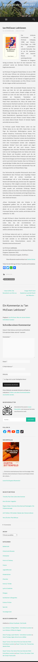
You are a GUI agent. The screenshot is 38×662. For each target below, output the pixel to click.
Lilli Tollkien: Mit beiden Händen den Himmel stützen (18, 513)
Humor (5, 565)
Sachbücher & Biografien (10, 597)
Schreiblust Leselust (19, 5)
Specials (5, 607)
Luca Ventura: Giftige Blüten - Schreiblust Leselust (17, 628)
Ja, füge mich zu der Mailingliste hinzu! (14, 379)
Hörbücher (6, 556)
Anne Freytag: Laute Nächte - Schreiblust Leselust (17, 635)
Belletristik (9, 274)
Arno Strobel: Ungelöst (9, 501)
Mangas (5, 593)
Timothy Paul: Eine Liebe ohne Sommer (14, 496)
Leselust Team (20, 30)
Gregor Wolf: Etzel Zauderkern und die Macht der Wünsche (27, 293)
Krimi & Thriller (7, 583)
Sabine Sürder (31, 259)
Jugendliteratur (7, 569)
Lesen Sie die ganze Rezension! (11, 480)
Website (5, 374)
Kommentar (6, 337)
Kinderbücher (7, 574)
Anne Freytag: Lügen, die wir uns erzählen (14, 637)
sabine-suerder (9, 279)
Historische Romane (8, 551)
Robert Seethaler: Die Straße (18, 623)
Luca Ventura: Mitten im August (12, 630)
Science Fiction (7, 602)
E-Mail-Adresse (8, 366)
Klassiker (5, 579)
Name (5, 361)
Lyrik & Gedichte (7, 588)
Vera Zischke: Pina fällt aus (10, 517)
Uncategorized (7, 611)
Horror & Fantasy (8, 560)
